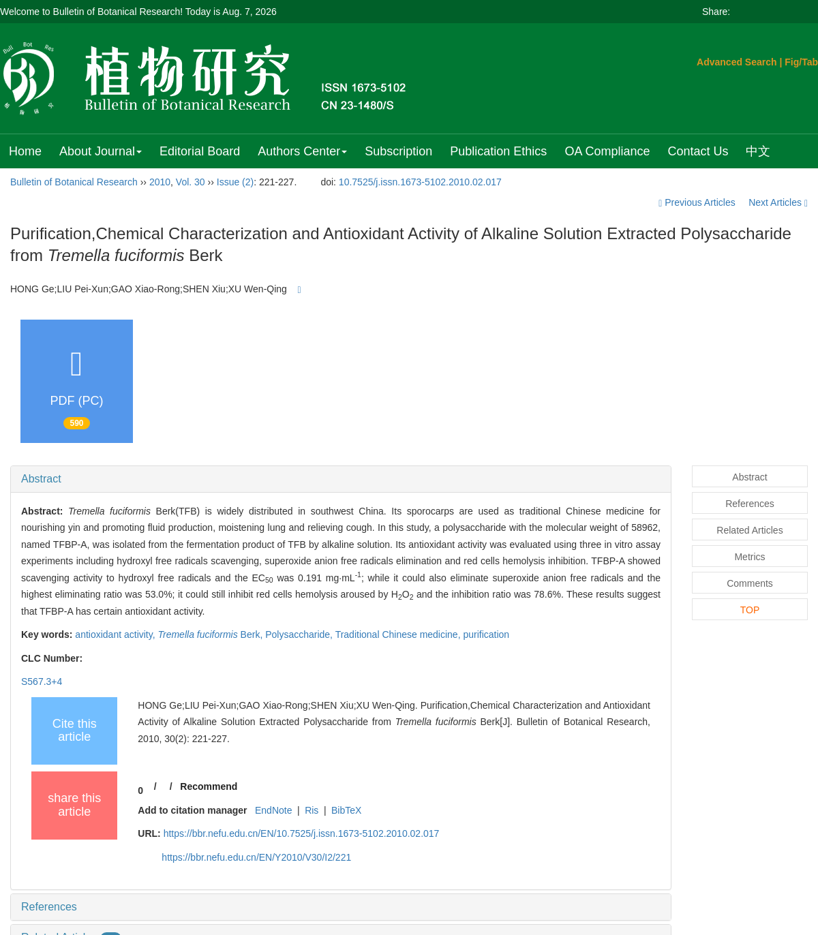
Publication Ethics (498, 151)
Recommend (208, 786)
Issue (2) (235, 182)
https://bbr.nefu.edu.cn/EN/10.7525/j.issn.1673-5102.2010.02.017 (302, 833)
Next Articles (778, 202)
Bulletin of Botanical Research (74, 182)
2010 (159, 182)
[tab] (341, 479)
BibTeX (346, 810)
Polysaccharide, (300, 634)
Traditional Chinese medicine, (399, 634)
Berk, (212, 634)
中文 (758, 151)
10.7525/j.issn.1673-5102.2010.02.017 (420, 182)
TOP (750, 609)
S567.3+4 (41, 681)
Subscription (398, 151)
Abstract (41, 479)
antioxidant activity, (116, 634)
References (49, 907)
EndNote (273, 810)
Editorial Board (200, 151)
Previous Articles (698, 202)
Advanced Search (737, 62)
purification (486, 634)
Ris (311, 810)
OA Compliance (607, 151)
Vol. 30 (190, 182)
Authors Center (302, 151)
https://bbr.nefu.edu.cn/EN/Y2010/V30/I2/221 (256, 857)
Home (25, 151)
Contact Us (697, 151)
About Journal (100, 151)
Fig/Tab (801, 62)
